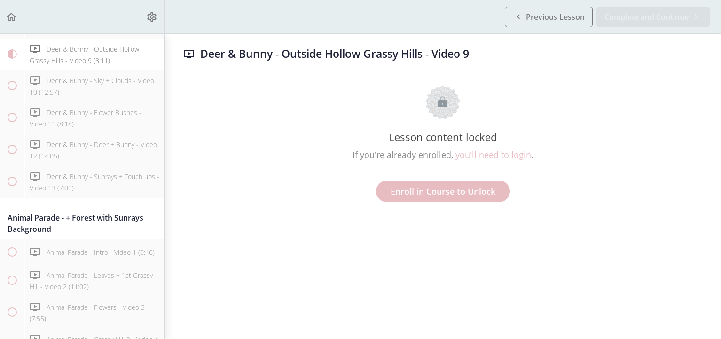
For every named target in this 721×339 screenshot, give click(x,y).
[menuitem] (152, 16)
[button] (12, 16)
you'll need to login (493, 154)
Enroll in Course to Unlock (443, 191)
